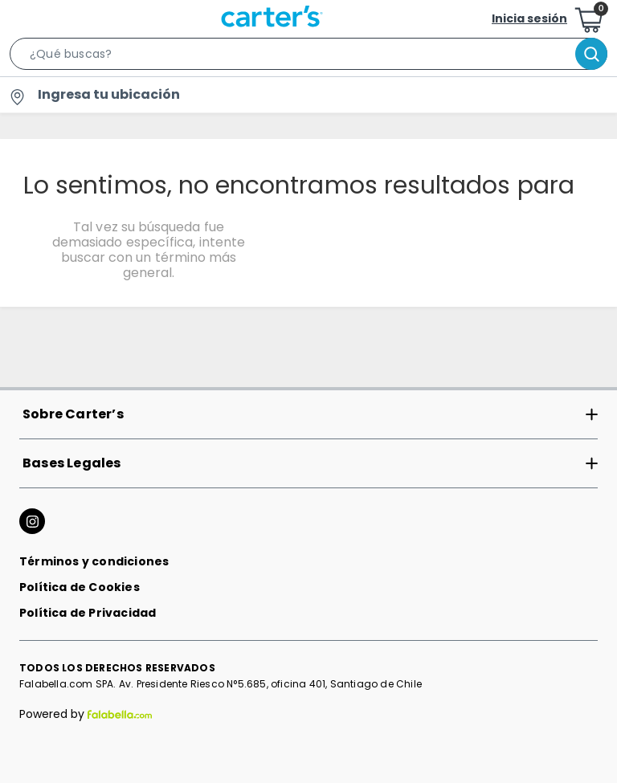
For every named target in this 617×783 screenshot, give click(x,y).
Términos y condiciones (94, 561)
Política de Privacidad (87, 613)
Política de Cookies (79, 587)
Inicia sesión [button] (529, 18)
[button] (308, 57)
